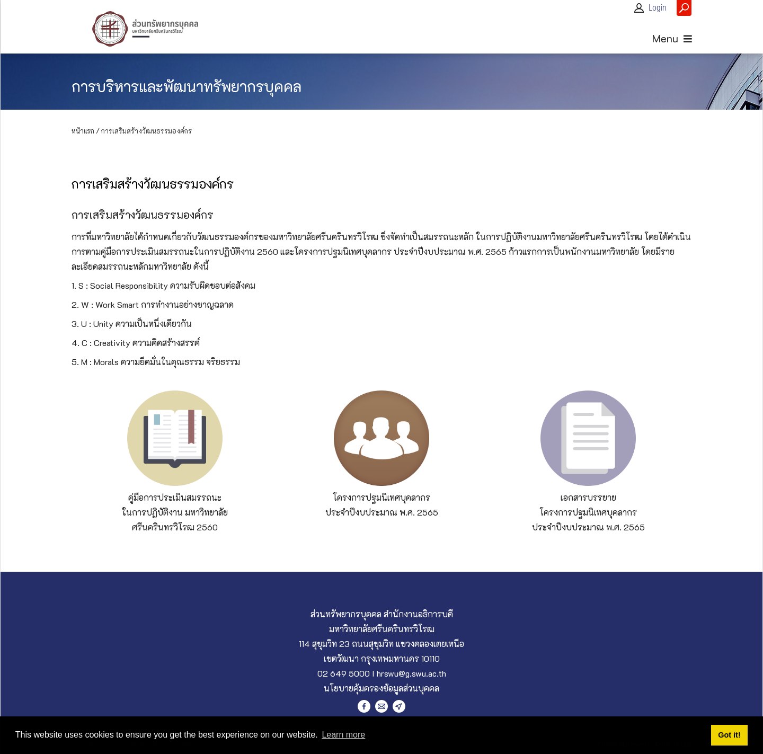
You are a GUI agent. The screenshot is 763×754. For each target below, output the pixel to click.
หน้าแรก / (86, 130)
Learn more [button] (343, 734)
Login (658, 8)
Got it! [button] (729, 735)
